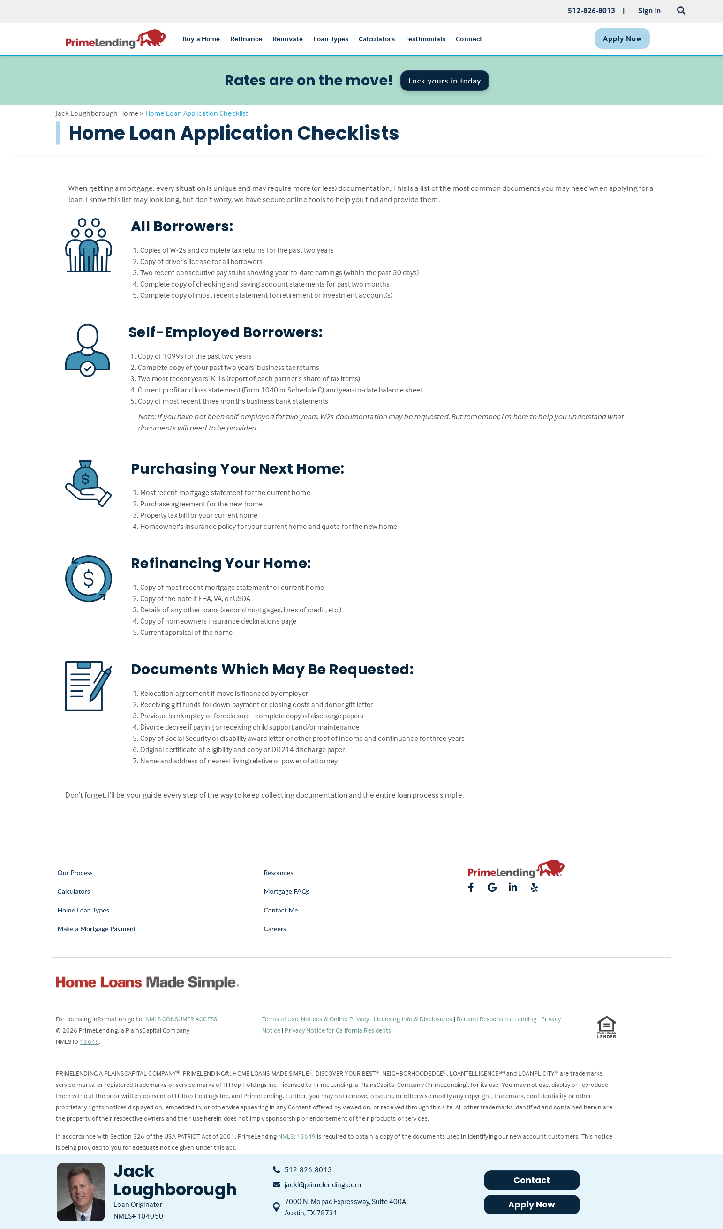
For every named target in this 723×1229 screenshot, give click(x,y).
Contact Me (281, 910)
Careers (275, 929)
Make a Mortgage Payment (97, 929)
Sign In (649, 10)
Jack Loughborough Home (97, 113)
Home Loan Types (84, 910)
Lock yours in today (445, 80)
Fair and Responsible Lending (497, 1019)
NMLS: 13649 (297, 1136)
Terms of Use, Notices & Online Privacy (316, 1019)
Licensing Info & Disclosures (414, 1019)
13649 (89, 1041)
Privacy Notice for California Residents (338, 1030)
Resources (279, 872)
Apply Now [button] (532, 1204)
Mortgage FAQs (287, 891)
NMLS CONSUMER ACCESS (181, 1019)
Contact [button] (531, 1180)
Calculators (74, 891)
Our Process (75, 872)
